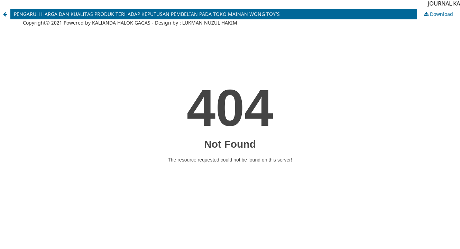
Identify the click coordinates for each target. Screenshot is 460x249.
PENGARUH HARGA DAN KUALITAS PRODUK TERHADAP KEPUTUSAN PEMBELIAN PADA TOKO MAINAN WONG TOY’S (147, 14)
